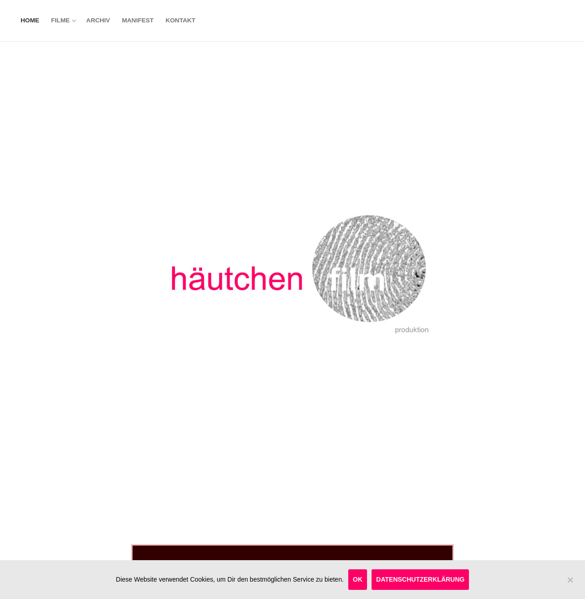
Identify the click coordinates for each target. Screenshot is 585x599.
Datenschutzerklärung (420, 579)
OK (357, 579)
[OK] (570, 583)
